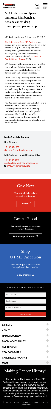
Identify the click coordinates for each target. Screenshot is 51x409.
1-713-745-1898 (11, 147)
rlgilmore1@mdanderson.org (18, 150)
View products (25, 274)
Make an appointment (25, 236)
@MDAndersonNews (18, 166)
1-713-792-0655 (11, 160)
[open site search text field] (37, 6)
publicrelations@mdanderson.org (21, 163)
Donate (25, 203)
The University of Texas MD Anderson (21, 42)
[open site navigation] (45, 6)
